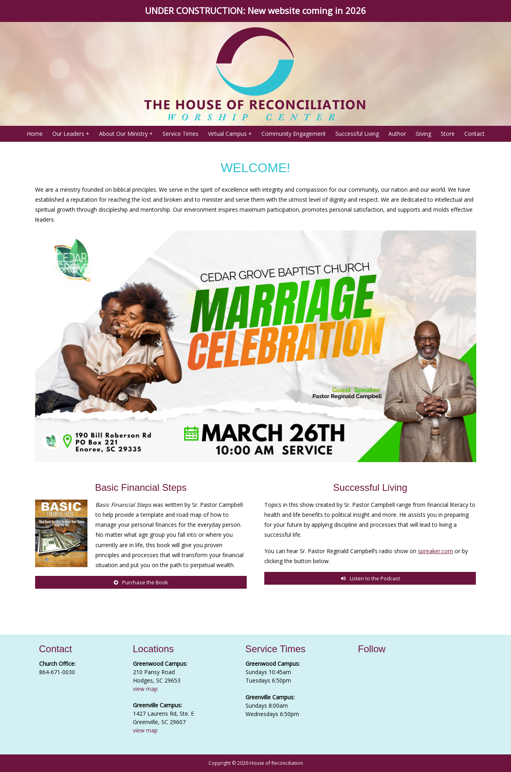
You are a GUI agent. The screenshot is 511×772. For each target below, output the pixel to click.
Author (397, 133)
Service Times (180, 133)
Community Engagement (293, 133)
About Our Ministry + (126, 133)
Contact (474, 133)
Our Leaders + (70, 133)
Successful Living (357, 133)
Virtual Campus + (230, 133)
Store (448, 133)
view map (145, 689)
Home (35, 133)
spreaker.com (435, 551)
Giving (423, 133)
